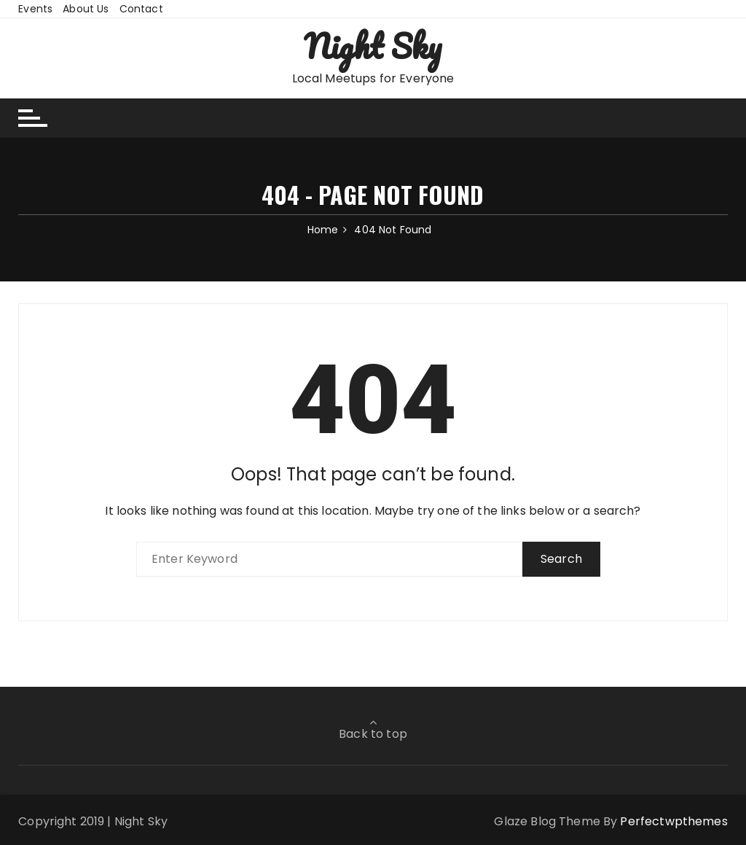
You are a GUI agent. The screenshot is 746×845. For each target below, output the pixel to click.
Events (35, 8)
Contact (141, 8)
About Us (86, 8)
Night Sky (372, 46)
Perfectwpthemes (673, 821)
